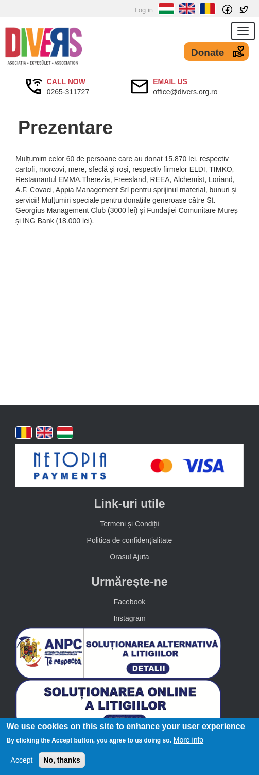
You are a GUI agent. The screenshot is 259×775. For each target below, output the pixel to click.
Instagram (129, 618)
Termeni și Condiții (129, 524)
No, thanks (61, 760)
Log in (144, 10)
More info (188, 740)
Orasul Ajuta (129, 557)
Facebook (129, 602)
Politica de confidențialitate (129, 540)
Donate (207, 52)
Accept (22, 760)
